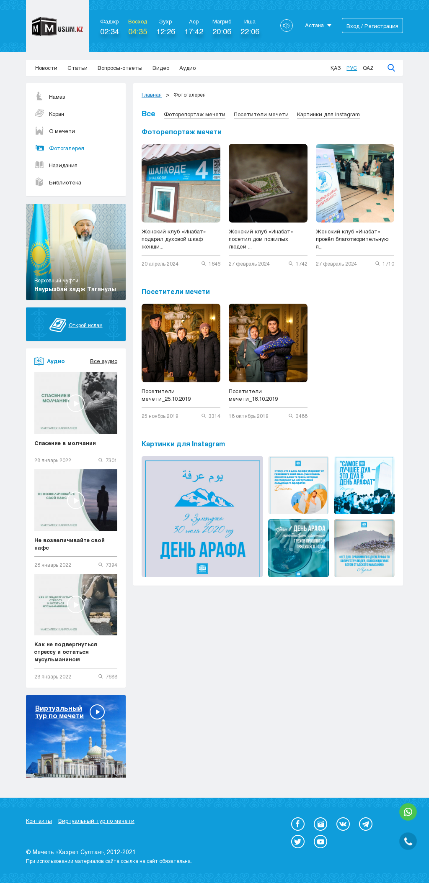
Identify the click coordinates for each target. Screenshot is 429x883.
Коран (49, 114)
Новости (46, 67)
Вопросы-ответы (120, 67)
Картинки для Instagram (328, 114)
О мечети (54, 131)
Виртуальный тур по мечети (96, 820)
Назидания (56, 165)
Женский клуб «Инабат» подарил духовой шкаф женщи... (174, 239)
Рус (351, 68)
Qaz (368, 68)
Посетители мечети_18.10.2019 (253, 395)
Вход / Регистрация (372, 26)
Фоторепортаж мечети (194, 114)
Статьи (77, 67)
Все (148, 113)
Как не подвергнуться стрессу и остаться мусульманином (65, 652)
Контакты (39, 820)
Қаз (336, 68)
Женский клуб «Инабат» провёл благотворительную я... (352, 239)
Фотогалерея (59, 148)
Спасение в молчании (65, 443)
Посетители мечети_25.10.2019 (166, 395)
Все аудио (103, 361)
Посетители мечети (261, 114)
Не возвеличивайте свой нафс (69, 544)
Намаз (49, 97)
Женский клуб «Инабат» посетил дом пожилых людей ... (261, 239)
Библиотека (57, 182)
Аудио (187, 67)
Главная (152, 94)
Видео (160, 67)
